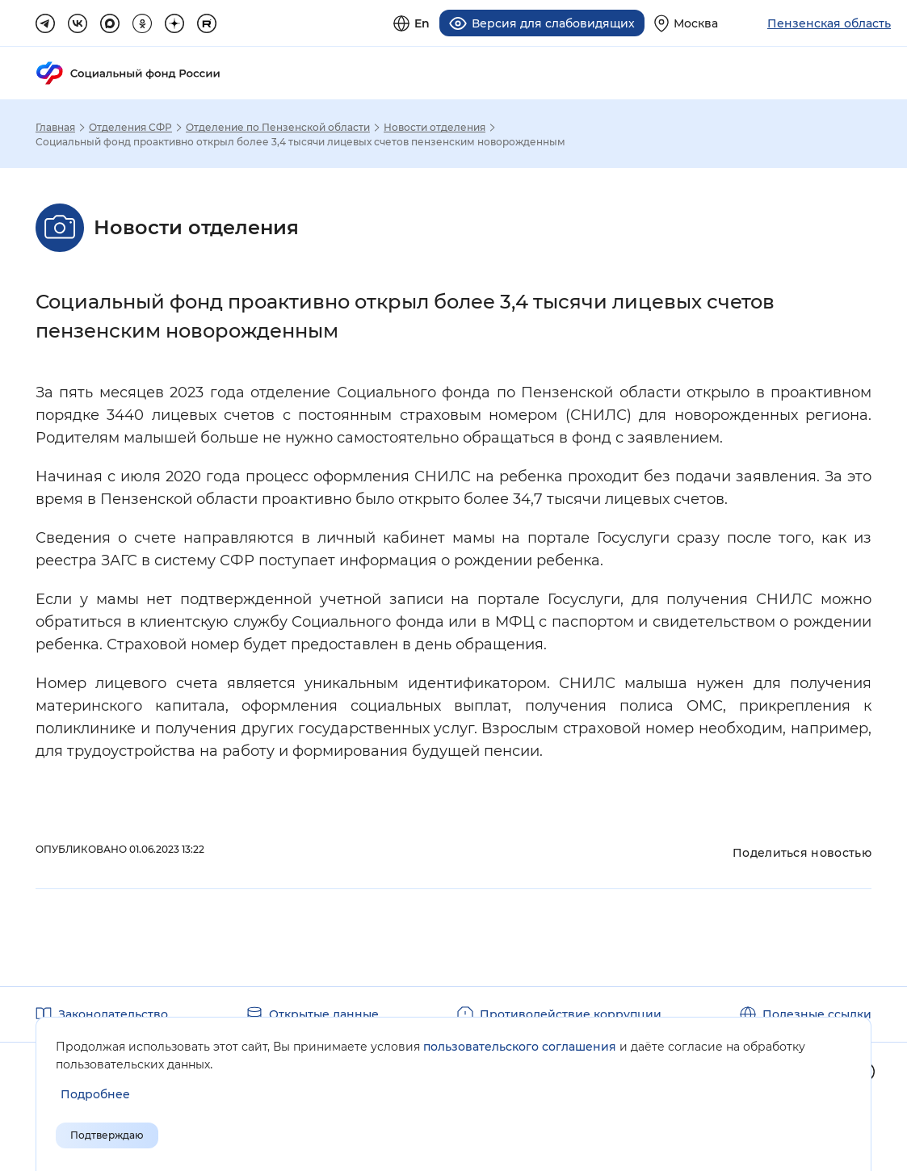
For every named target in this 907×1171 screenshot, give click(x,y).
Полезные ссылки (816, 1014)
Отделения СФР (130, 127)
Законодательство (113, 1014)
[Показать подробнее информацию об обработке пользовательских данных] (95, 1094)
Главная (55, 127)
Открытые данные (324, 1014)
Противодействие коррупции (570, 1014)
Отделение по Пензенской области (278, 127)
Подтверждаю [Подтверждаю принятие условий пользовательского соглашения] (107, 1135)
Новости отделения (434, 127)
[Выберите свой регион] (686, 23)
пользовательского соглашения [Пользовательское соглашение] (519, 1046)
